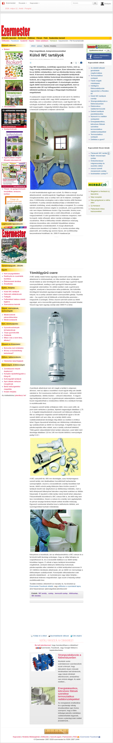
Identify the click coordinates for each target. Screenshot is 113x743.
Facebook (15, 41)
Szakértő (23, 41)
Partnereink (67, 737)
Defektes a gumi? (98, 139)
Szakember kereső (57, 38)
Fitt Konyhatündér (77, 41)
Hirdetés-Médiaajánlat (31, 737)
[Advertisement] (56, 19)
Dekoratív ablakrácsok (13, 294)
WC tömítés (36, 596)
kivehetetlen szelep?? (99, 174)
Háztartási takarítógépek (13, 361)
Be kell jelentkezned (43, 645)
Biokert (7, 49)
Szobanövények (10, 129)
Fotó (46, 38)
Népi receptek (96, 197)
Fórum (39, 38)
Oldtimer (31, 38)
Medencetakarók (10, 320)
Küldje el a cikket (39, 636)
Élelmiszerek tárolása (12, 281)
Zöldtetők (7, 335)
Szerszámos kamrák (12, 304)
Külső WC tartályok (11, 292)
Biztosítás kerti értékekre (14, 348)
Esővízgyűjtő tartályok (12, 379)
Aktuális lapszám (9, 38)
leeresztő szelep (61, 593)
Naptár (31, 41)
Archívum (22, 38)
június (39, 46)
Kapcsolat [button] (34, 3)
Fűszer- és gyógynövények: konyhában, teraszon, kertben (15, 191)
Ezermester (11, 3)
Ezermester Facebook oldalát (41, 586)
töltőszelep (73, 593)
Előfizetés (6, 41)
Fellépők (7, 297)
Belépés (107, 4)
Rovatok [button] (23, 3)
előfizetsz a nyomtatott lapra (69, 586)
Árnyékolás (8, 284)
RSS (76, 737)
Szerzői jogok (55, 737)
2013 (33, 46)
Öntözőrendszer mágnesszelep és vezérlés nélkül (98, 163)
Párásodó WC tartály (99, 153)
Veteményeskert (10, 78)
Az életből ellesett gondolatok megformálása (98, 70)
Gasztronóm (63, 41)
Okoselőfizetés (10, 107)
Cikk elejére (76, 636)
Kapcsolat (17, 737)
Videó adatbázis (42, 41)
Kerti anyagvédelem (12, 274)
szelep (50, 593)
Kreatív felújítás (10, 392)
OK (95, 3)
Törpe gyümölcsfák (11, 333)
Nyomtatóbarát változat (58, 636)
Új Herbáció (95, 206)
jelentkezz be (20, 395)
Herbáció (53, 41)
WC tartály (43, 593)
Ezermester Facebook (90, 737)
